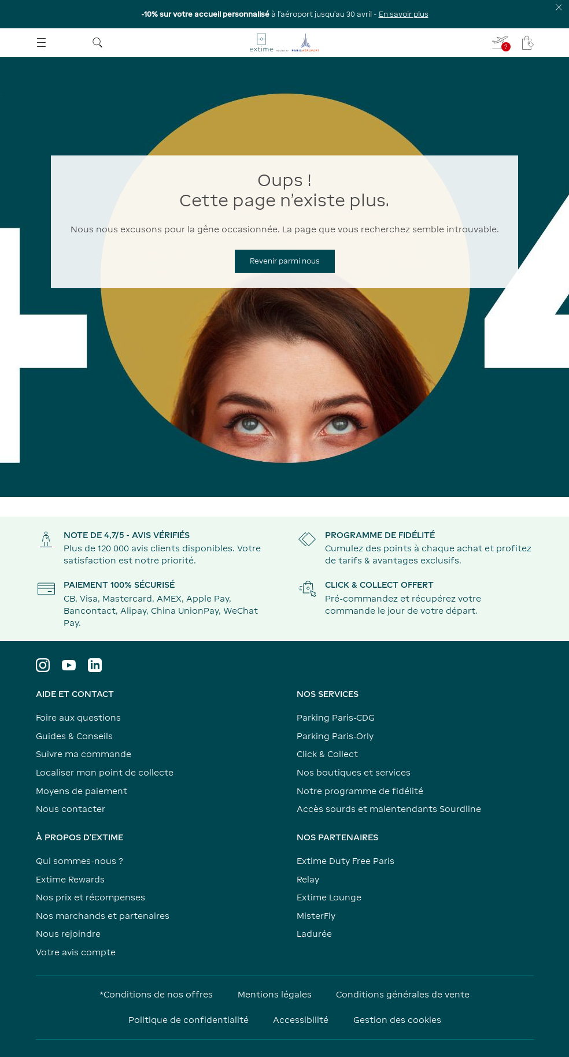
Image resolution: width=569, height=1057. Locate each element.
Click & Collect (327, 754)
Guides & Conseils (74, 736)
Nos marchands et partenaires (102, 916)
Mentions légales (275, 994)
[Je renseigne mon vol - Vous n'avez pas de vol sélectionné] (500, 42)
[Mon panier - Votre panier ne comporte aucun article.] (528, 43)
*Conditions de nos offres (156, 994)
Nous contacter (70, 809)
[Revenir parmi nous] (285, 261)
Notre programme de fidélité (360, 791)
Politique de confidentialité (188, 1020)
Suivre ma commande (83, 754)
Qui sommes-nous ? (79, 861)
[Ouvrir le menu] (41, 42)
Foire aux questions (78, 717)
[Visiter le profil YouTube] (69, 665)
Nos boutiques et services (354, 772)
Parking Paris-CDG (336, 717)
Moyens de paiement (81, 791)
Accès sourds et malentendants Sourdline (389, 809)
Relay (308, 879)
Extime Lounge (329, 897)
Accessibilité (300, 1020)
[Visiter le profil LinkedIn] (95, 665)
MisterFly (316, 916)
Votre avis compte (76, 952)
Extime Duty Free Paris (345, 861)
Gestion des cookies (397, 1020)
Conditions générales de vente (403, 994)
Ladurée (314, 934)
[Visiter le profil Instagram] (43, 665)
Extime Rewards (70, 879)
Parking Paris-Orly (335, 736)
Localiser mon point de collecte (104, 772)
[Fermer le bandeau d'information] (559, 7)
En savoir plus (403, 14)
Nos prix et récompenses (90, 897)
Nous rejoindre (68, 934)
